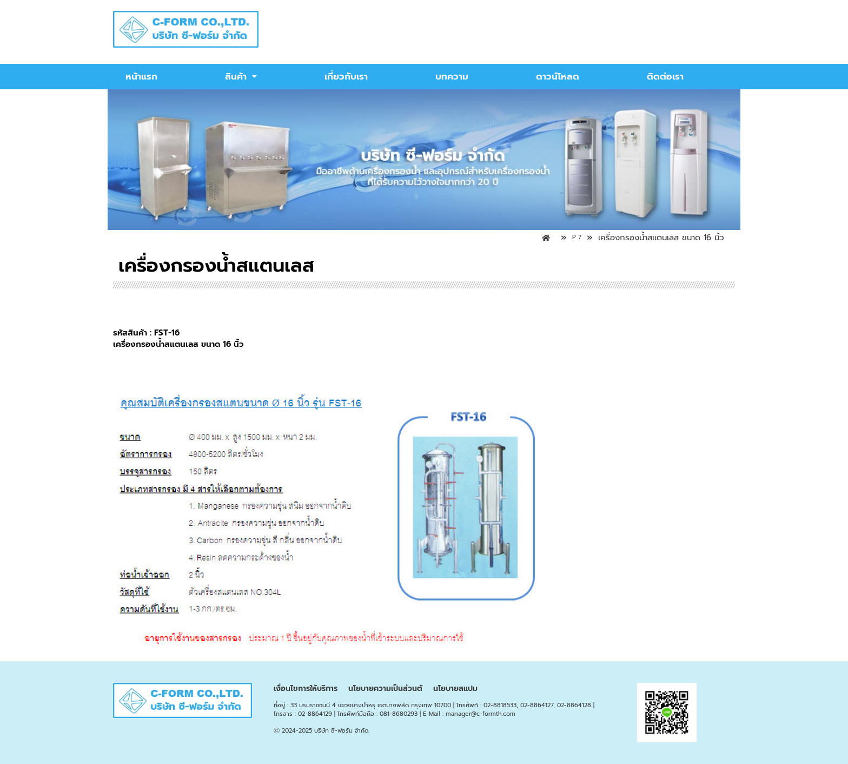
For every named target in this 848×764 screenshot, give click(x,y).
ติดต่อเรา (665, 76)
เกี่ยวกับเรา (346, 76)
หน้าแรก (141, 76)
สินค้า (241, 76)
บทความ (451, 76)
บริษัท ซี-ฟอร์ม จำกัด (341, 730)
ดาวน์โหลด (557, 76)
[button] (241, 76)
